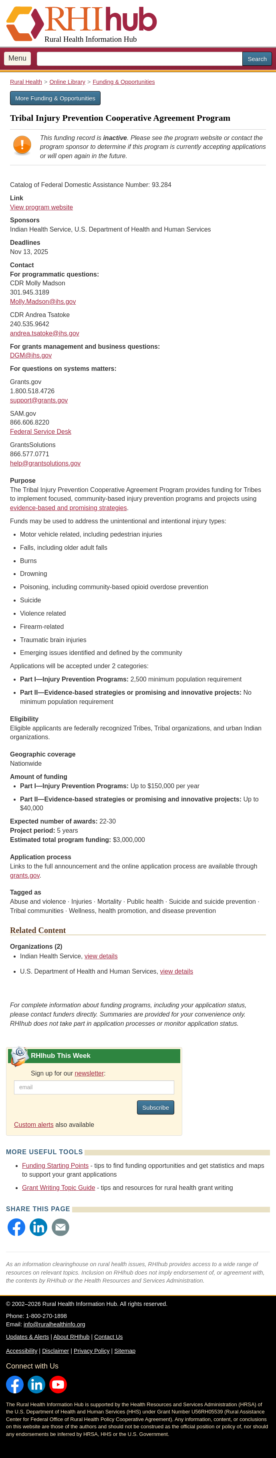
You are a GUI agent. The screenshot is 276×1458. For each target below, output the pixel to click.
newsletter (89, 1073)
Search (257, 58)
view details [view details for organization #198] (176, 971)
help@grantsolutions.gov (45, 463)
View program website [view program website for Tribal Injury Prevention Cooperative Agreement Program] (41, 207)
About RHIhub (71, 1337)
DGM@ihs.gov (31, 355)
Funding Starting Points (55, 1165)
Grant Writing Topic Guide (58, 1187)
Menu (17, 58)
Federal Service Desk (40, 431)
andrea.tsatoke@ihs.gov (44, 333)
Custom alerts (34, 1124)
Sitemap (124, 1351)
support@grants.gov (39, 400)
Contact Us (108, 1337)
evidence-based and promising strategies (68, 507)
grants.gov (25, 875)
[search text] (140, 59)
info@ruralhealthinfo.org (54, 1324)
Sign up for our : (68, 1073)
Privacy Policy (92, 1351)
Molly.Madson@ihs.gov (43, 301)
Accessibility (21, 1351)
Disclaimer (55, 1351)
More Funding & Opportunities (55, 98)
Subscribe (155, 1107)
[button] (16, 1227)
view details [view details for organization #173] (101, 956)
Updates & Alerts (27, 1337)
